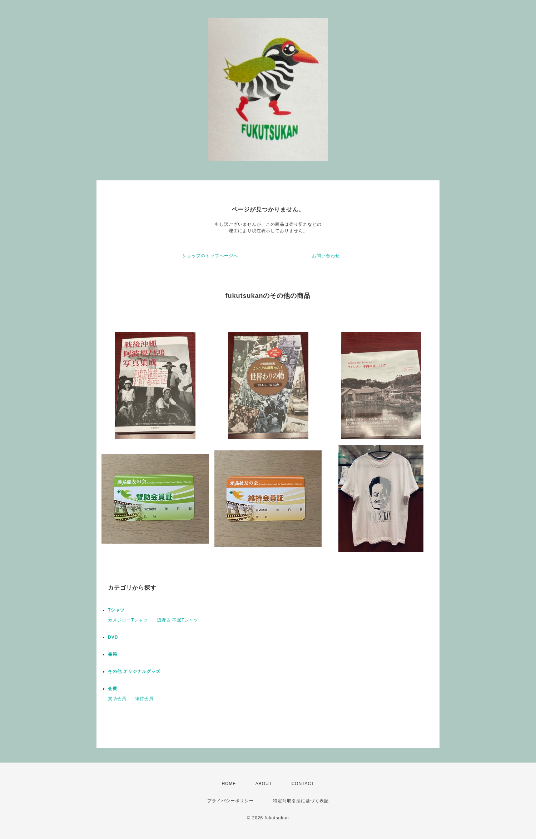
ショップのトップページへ (210, 255)
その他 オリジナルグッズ (134, 671)
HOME (229, 783)
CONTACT (302, 783)
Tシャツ (116, 610)
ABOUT (263, 783)
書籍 (112, 654)
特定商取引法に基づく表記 (301, 800)
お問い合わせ (326, 255)
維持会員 (144, 698)
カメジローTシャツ (128, 620)
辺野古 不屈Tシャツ (178, 620)
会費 (112, 688)
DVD (113, 637)
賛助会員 (117, 698)
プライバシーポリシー (230, 800)
